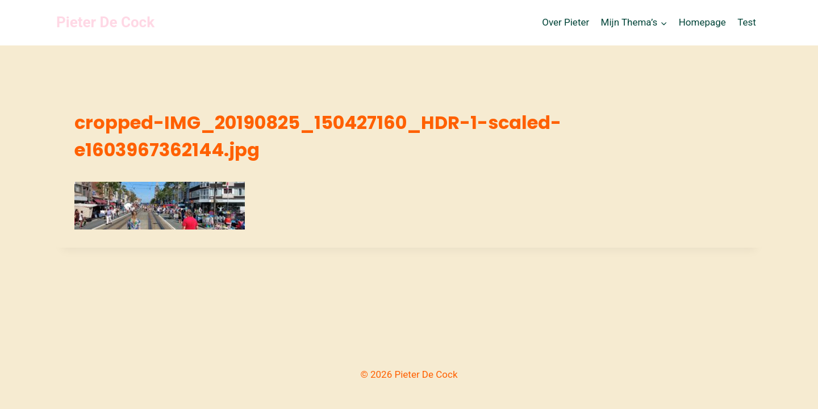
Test (746, 22)
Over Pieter (565, 22)
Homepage (702, 22)
